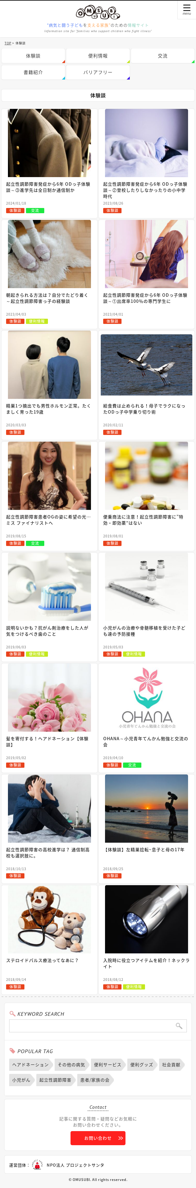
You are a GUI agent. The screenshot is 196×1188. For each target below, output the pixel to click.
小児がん (21, 1080)
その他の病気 (71, 1064)
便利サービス (108, 1064)
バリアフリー (98, 72)
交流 (163, 55)
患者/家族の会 (95, 1080)
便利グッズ (141, 1064)
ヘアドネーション (30, 1064)
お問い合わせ (98, 1138)
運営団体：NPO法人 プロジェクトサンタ (56, 1165)
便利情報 (98, 55)
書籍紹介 (33, 72)
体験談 (33, 55)
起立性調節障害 (55, 1080)
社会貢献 (171, 1064)
